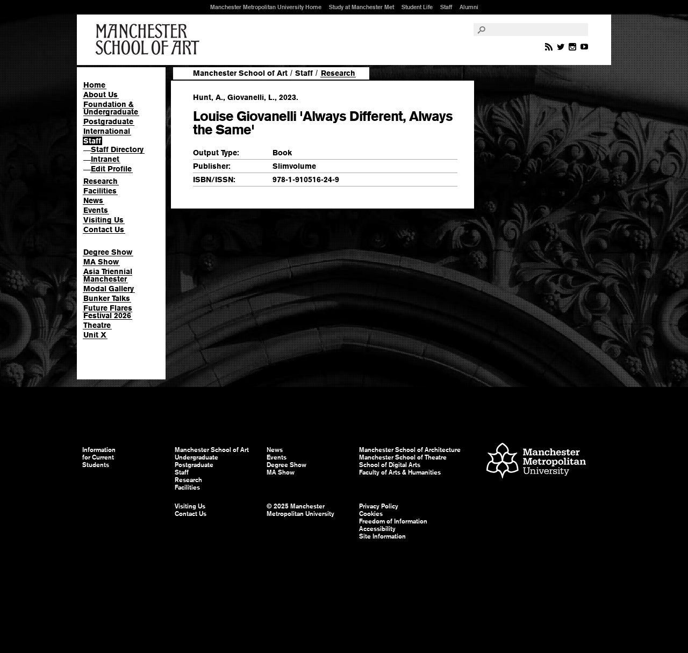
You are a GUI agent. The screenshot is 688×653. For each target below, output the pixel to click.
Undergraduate (196, 457)
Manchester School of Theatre (403, 457)
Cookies (371, 514)
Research (100, 181)
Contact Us (103, 229)
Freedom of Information (393, 521)
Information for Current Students (99, 457)
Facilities (100, 190)
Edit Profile (111, 168)
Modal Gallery (108, 288)
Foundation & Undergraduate (110, 108)
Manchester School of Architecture (410, 450)
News (93, 200)
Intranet (105, 159)
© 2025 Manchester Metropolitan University (300, 510)
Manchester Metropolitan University (536, 462)
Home (94, 85)
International (106, 131)
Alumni (469, 7)
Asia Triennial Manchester (107, 275)
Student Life (417, 7)
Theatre (97, 325)
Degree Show (107, 252)
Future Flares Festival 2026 (107, 312)
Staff (446, 7)
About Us (100, 94)
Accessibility (377, 529)
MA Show (101, 261)
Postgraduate (108, 121)
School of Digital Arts (389, 465)
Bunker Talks (106, 298)
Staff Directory (117, 149)
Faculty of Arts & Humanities (400, 472)
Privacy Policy (378, 506)
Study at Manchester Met (361, 7)
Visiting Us (103, 220)
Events (95, 210)
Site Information (382, 536)
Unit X (94, 335)
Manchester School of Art (149, 40)
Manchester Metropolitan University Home (265, 7)
